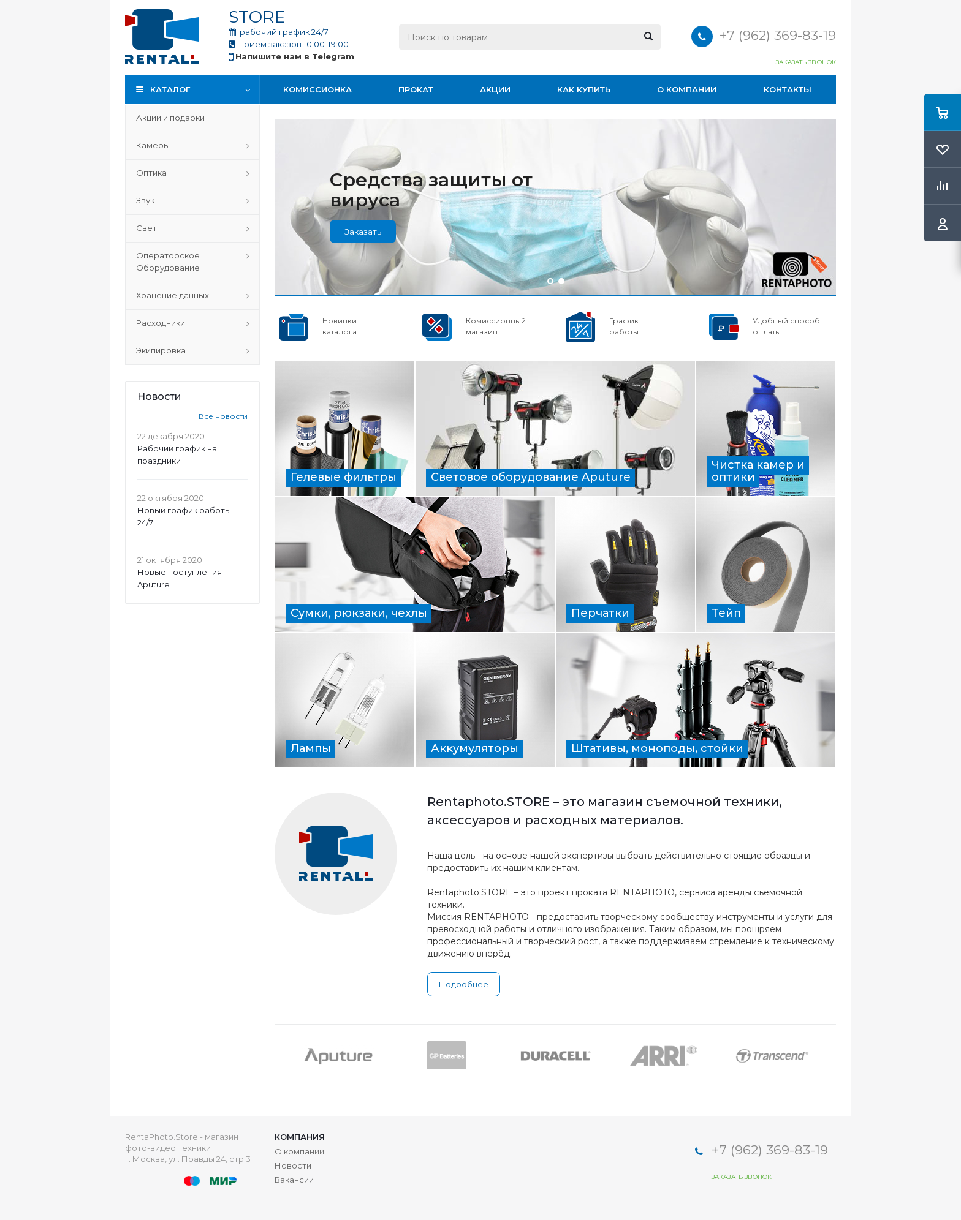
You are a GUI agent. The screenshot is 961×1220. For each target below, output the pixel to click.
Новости (293, 1165)
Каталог (170, 89)
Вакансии (294, 1179)
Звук (145, 200)
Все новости (223, 416)
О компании (686, 89)
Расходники (160, 323)
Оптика (151, 173)
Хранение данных (172, 295)
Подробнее (463, 984)
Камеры (153, 145)
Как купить (583, 89)
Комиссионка (317, 89)
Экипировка (161, 350)
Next (827, 1055)
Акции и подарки (170, 117)
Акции (495, 89)
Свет (146, 228)
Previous (283, 1055)
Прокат (415, 89)
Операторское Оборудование (168, 261)
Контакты (787, 89)
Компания (300, 1137)
